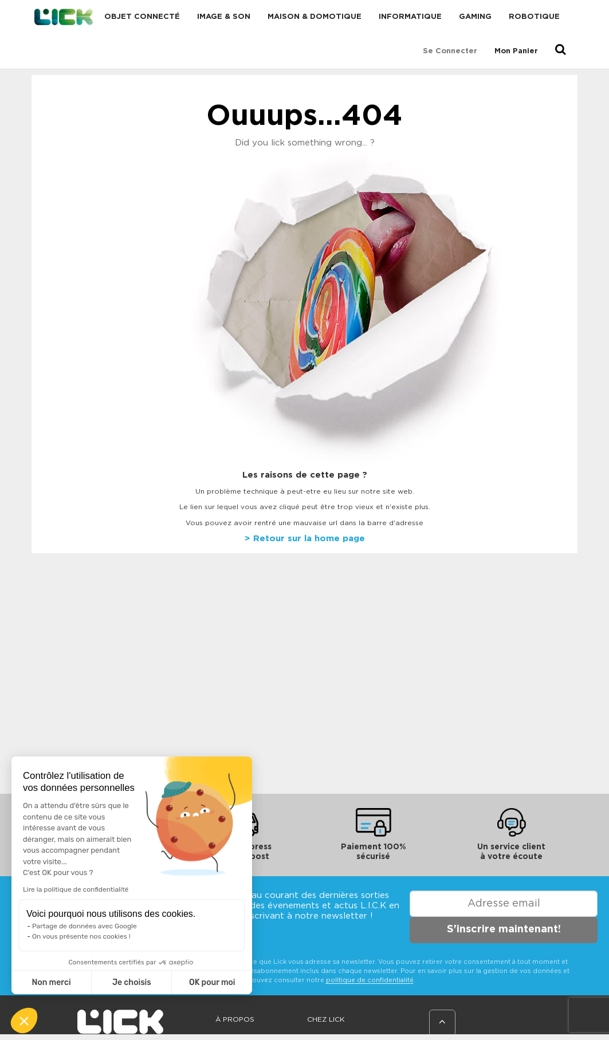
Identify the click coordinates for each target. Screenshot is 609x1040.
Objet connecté (142, 17)
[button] (24, 1020)
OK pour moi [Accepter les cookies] (212, 982)
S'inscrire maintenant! (504, 929)
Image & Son (223, 17)
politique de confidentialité (370, 980)
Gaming (475, 17)
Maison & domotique (315, 17)
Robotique (534, 17)
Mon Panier (516, 51)
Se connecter (450, 51)
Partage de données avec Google (84, 926)
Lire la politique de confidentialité (75, 889)
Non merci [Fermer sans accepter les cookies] (51, 982)
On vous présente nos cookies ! (81, 936)
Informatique (410, 17)
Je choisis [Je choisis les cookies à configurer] (131, 982)
